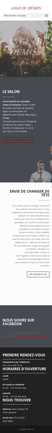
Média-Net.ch (27, 429)
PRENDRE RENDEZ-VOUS (18, 140)
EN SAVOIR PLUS (38, 274)
